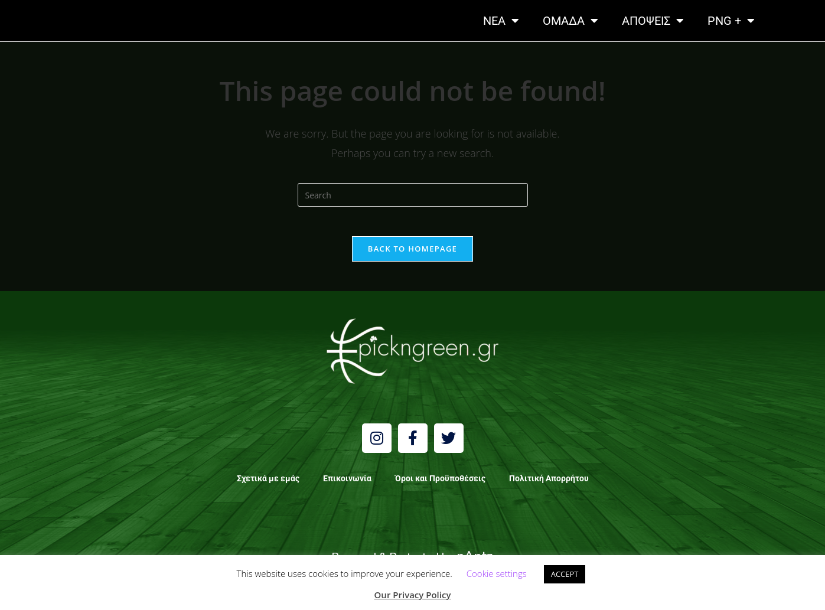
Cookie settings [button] (497, 573)
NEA (501, 20)
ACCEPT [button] (565, 574)
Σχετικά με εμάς (268, 484)
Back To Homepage (412, 254)
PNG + (731, 20)
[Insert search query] (413, 195)
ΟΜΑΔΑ (570, 20)
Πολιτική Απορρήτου (549, 484)
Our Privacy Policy (412, 595)
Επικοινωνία (347, 484)
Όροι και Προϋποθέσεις (440, 484)
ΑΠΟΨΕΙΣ (653, 20)
